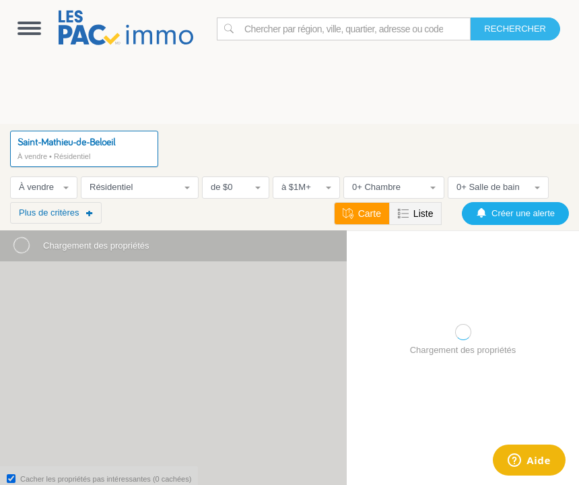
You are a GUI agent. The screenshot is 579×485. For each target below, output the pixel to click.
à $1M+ (306, 187)
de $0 (236, 187)
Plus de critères (56, 212)
